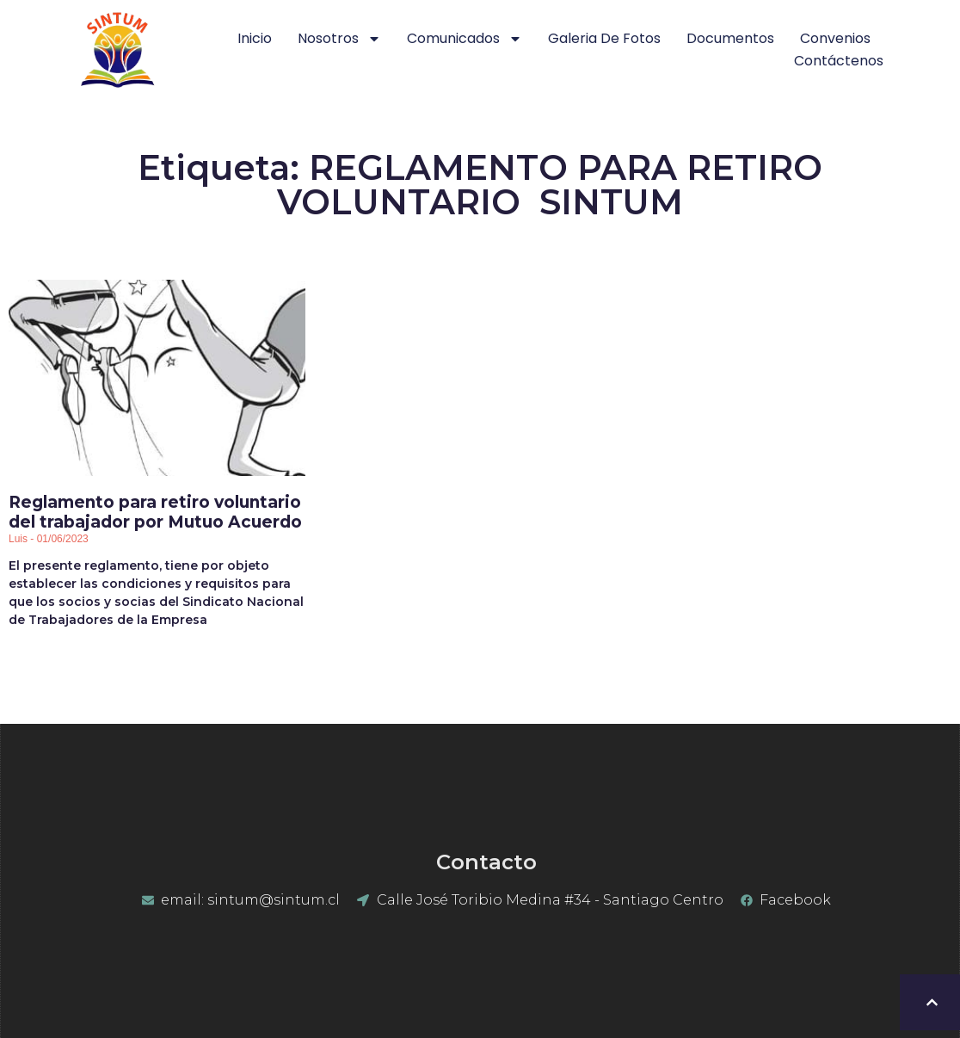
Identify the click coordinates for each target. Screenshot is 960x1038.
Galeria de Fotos (604, 38)
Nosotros (339, 39)
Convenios (835, 38)
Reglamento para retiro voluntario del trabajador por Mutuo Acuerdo (155, 512)
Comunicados (464, 39)
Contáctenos (838, 61)
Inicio (254, 38)
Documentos (730, 38)
